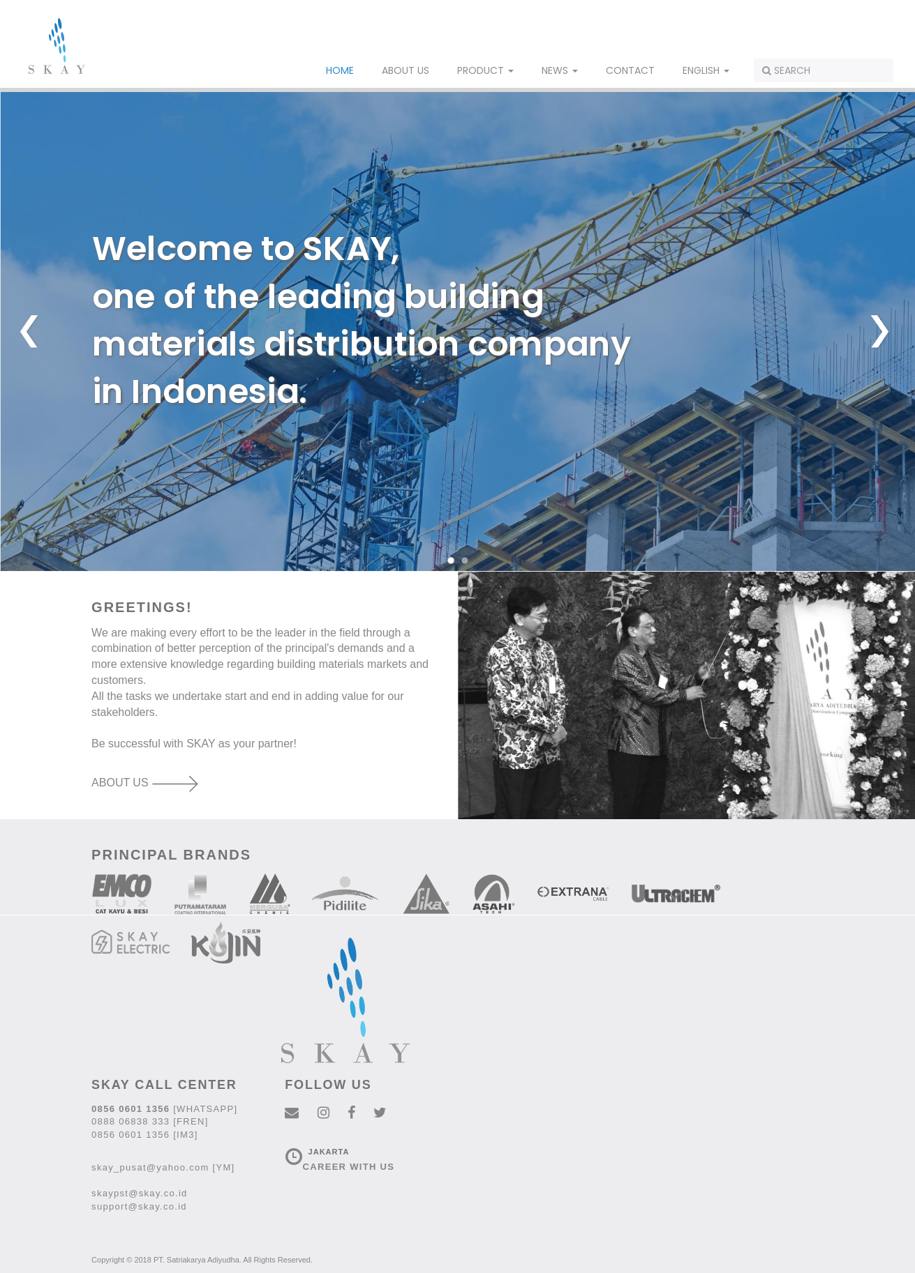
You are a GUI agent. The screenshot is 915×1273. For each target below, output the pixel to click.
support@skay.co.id (139, 1206)
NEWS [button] (560, 70)
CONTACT (630, 70)
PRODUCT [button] (485, 70)
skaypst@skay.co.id (139, 1193)
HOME (340, 70)
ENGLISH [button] (706, 70)
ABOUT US (405, 70)
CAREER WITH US (349, 1166)
